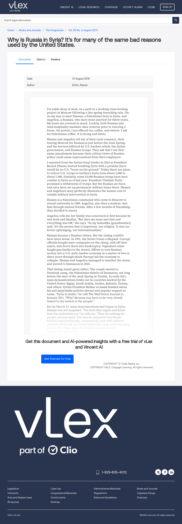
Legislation (13, 488)
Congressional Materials (63, 493)
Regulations (100, 493)
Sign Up (167, 7)
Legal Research (89, 7)
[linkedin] (171, 472)
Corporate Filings (146, 493)
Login (151, 7)
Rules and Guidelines (105, 497)
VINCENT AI (66, 7)
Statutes (142, 497)
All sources (13, 502)
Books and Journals (147, 488)
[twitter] (158, 472)
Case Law (56, 488)
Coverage (111, 7)
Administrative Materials (107, 488)
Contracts (12, 493)
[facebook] (165, 472)
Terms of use (13, 515)
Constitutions (58, 497)
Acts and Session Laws (19, 497)
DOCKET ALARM (132, 7)
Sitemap (55, 502)
